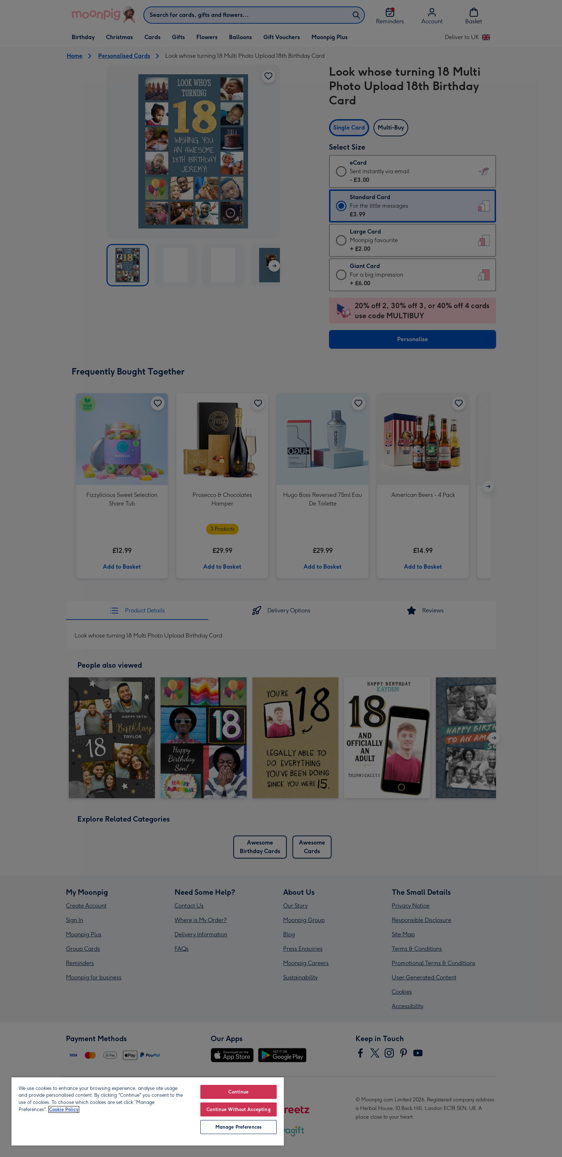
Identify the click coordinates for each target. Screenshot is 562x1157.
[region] (147, 1111)
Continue (238, 1092)
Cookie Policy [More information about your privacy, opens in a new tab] (63, 1109)
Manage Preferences (238, 1127)
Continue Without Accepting (238, 1109)
